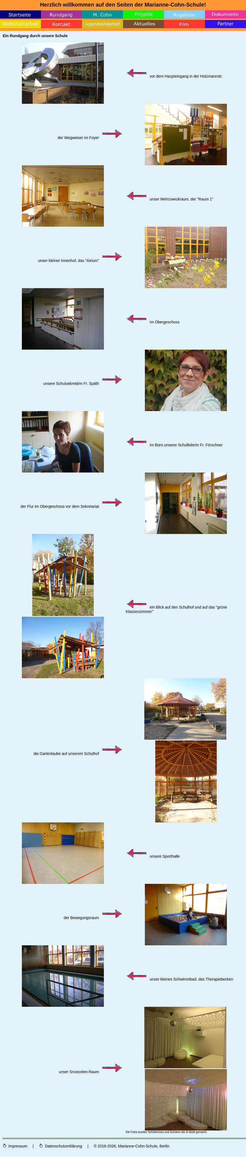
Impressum (15, 1146)
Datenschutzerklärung (60, 1146)
